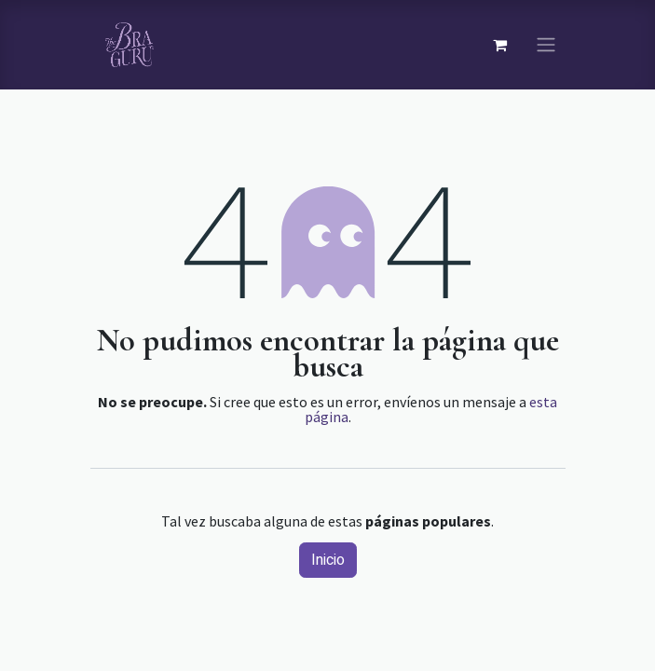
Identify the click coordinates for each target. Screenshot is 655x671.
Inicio (328, 560)
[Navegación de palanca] (546, 45)
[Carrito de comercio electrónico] (500, 44)
